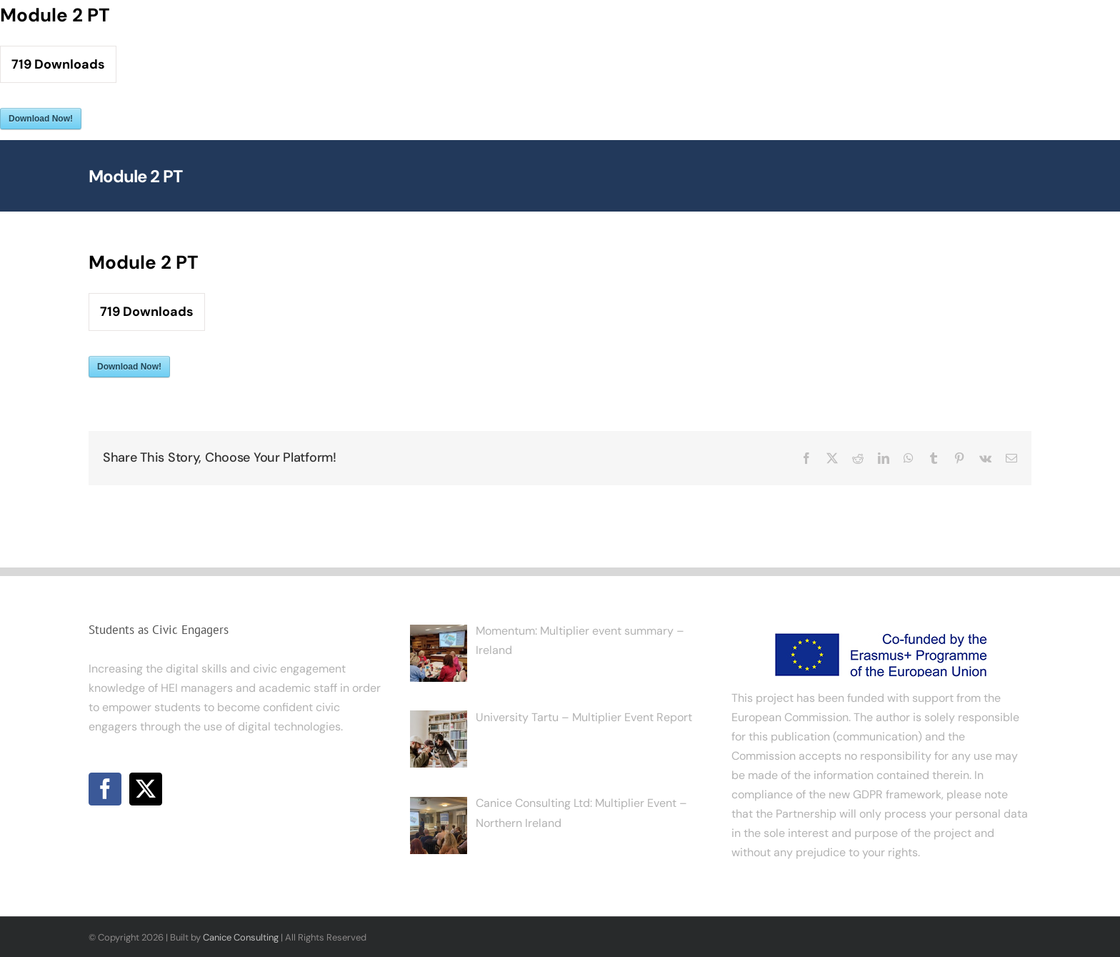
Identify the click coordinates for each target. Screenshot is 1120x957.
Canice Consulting (241, 937)
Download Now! (41, 119)
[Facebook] (105, 789)
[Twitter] (145, 789)
